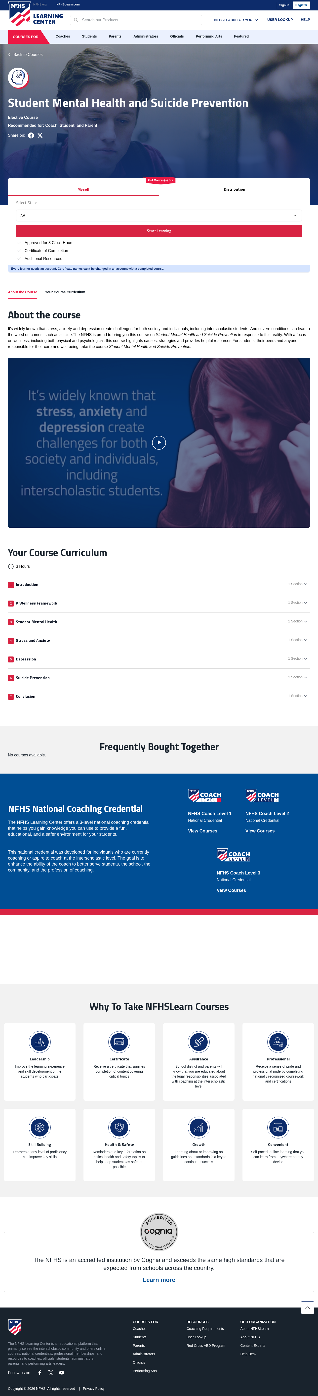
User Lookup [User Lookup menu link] (280, 20)
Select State (26, 203)
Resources (198, 1322)
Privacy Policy (94, 1389)
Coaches (63, 36)
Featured (241, 36)
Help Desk (248, 1354)
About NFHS (250, 1337)
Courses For (26, 37)
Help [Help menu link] (305, 20)
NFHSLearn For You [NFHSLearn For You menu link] (236, 20)
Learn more (159, 1279)
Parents (115, 36)
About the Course (22, 294)
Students (89, 36)
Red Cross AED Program (206, 1346)
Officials (177, 36)
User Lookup (196, 1337)
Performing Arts (209, 36)
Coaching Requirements (205, 1329)
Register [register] (301, 5)
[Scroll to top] (307, 1307)
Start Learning (159, 231)
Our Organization (258, 1322)
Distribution (234, 189)
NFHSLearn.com (68, 4)
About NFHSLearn (254, 1329)
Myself (84, 189)
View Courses (202, 831)
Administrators (145, 36)
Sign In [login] (284, 5)
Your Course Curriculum (65, 292)
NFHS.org (39, 4)
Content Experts (252, 1346)
